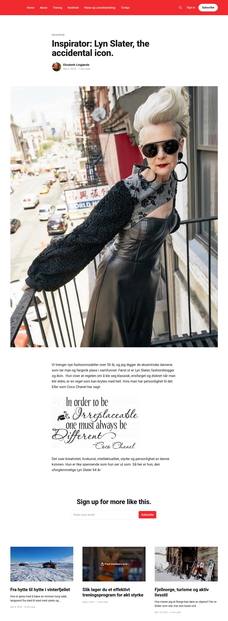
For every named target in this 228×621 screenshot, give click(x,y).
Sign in (191, 7)
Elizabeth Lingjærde (76, 64)
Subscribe (208, 7)
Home (30, 7)
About (43, 7)
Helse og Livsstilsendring (99, 7)
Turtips (125, 7)
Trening (57, 7)
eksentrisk (58, 34)
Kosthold (73, 7)
